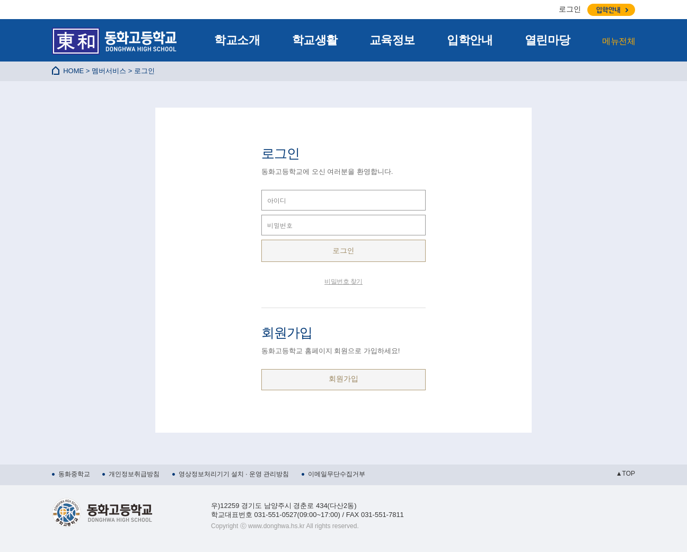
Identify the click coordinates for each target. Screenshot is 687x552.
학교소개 (237, 40)
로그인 (570, 9)
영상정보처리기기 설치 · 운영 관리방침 (234, 474)
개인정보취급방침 (134, 474)
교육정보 (392, 40)
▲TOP (625, 473)
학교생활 (315, 40)
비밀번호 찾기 (343, 281)
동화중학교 (74, 474)
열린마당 (547, 40)
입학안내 (469, 40)
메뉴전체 (618, 41)
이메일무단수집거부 (336, 474)
